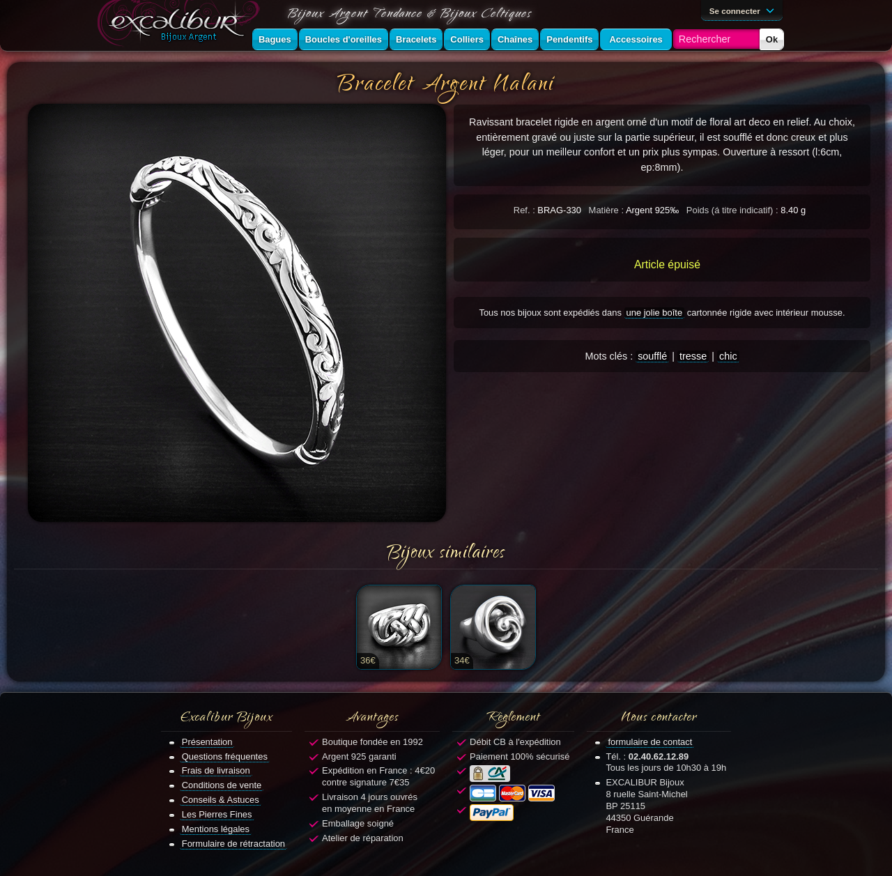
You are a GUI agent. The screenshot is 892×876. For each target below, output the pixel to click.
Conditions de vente (222, 785)
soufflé (652, 356)
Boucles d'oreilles (343, 39)
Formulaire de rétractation (233, 843)
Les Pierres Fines (217, 814)
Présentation (207, 742)
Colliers (467, 39)
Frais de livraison (216, 770)
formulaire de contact (650, 742)
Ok (772, 39)
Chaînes (515, 39)
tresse (693, 356)
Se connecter (744, 10)
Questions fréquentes (225, 756)
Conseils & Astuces (220, 799)
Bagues (275, 39)
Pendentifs (569, 39)
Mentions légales (215, 829)
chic (728, 356)
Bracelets (416, 39)
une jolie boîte (654, 312)
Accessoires (635, 39)
